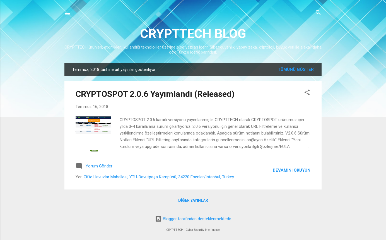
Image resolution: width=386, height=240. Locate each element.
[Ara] (318, 13)
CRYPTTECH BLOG (193, 33)
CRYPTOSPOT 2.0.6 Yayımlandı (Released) (155, 94)
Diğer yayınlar (193, 200)
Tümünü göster (296, 69)
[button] (307, 93)
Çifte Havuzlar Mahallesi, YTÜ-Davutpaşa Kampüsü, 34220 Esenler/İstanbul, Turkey (159, 176)
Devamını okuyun (291, 170)
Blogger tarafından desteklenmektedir (193, 218)
